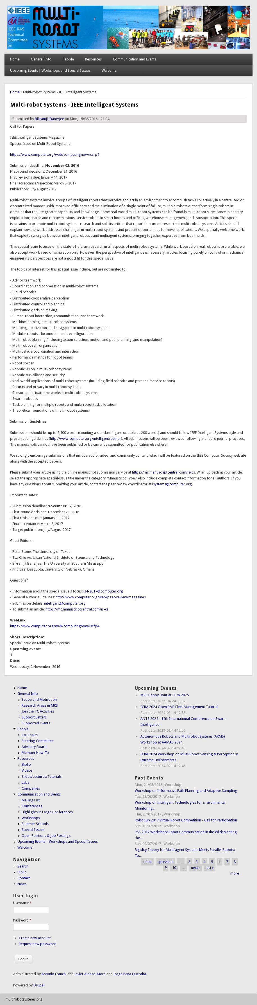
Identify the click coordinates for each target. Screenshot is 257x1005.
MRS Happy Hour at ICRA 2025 (164, 695)
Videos (27, 770)
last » (210, 867)
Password (22, 920)
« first (147, 861)
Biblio (26, 764)
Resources (93, 59)
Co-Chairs (30, 735)
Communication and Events (134, 59)
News (21, 884)
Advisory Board (34, 747)
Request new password (37, 944)
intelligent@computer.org (65, 603)
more (234, 873)
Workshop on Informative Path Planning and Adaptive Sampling (186, 790)
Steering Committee (38, 741)
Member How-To (35, 753)
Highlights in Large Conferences (47, 812)
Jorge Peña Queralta (129, 974)
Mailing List (31, 800)
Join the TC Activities (38, 711)
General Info (41, 59)
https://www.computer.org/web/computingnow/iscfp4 (54, 154)
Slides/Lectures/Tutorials (42, 776)
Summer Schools (35, 824)
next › (195, 867)
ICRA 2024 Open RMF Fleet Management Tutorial (179, 707)
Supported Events (36, 723)
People (68, 59)
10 (174, 867)
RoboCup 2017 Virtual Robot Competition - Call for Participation (186, 820)
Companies (31, 788)
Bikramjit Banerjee (49, 119)
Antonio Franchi (54, 974)
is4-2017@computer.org (103, 591)
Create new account (35, 938)
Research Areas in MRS (40, 705)
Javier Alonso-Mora (90, 974)
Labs (25, 782)
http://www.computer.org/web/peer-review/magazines (101, 597)
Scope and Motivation (39, 699)
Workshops (31, 818)
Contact (23, 878)
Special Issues (33, 830)
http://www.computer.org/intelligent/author (85, 438)
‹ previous (165, 861)
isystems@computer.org (172, 484)
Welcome (109, 70)
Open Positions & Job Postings (46, 835)
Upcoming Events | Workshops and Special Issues (50, 70)
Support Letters (34, 717)
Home (15, 59)
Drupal (38, 985)
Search (22, 866)
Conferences (32, 806)
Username (22, 903)
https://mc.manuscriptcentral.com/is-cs (163, 472)
